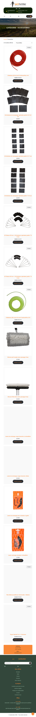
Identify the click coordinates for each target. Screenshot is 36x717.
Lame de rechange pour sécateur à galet (18, 515)
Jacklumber (22, 659)
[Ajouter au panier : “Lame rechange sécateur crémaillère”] (18, 560)
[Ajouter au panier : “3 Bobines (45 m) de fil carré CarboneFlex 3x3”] (18, 323)
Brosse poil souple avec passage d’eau (18, 357)
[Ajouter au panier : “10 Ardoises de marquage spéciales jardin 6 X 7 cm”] (18, 161)
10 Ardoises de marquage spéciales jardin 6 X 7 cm (18, 156)
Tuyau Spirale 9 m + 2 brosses (18, 634)
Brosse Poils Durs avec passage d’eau (18, 397)
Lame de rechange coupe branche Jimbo (18, 476)
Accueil (5, 39)
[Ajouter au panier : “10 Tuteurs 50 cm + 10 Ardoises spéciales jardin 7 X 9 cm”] (18, 283)
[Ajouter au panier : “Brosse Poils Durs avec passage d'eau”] (18, 402)
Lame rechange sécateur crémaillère (18, 555)
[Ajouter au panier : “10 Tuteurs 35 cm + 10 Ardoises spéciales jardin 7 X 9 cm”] (18, 242)
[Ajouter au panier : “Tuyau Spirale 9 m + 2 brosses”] (18, 639)
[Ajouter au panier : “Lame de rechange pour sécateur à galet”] (18, 521)
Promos (29, 16)
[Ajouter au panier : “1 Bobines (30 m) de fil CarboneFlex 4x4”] (18, 80)
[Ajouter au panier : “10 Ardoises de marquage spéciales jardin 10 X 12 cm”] (18, 121)
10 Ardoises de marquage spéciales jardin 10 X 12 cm (18, 115)
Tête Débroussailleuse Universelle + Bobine (18, 594)
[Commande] (23, 43)
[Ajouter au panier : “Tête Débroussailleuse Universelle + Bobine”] (18, 600)
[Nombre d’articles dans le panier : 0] (18, 16)
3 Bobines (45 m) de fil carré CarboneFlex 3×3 (18, 317)
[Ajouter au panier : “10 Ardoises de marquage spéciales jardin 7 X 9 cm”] (18, 201)
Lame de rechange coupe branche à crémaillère (18, 436)
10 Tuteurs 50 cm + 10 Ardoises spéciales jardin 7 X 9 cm (18, 277)
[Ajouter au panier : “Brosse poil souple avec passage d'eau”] (18, 362)
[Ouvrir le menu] (4, 16)
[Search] (30, 663)
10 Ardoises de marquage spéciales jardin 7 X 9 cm (18, 195)
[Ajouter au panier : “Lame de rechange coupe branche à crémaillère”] (18, 441)
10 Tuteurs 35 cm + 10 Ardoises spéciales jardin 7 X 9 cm (18, 236)
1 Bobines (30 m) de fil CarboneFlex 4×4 (18, 75)
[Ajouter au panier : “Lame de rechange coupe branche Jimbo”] (18, 481)
